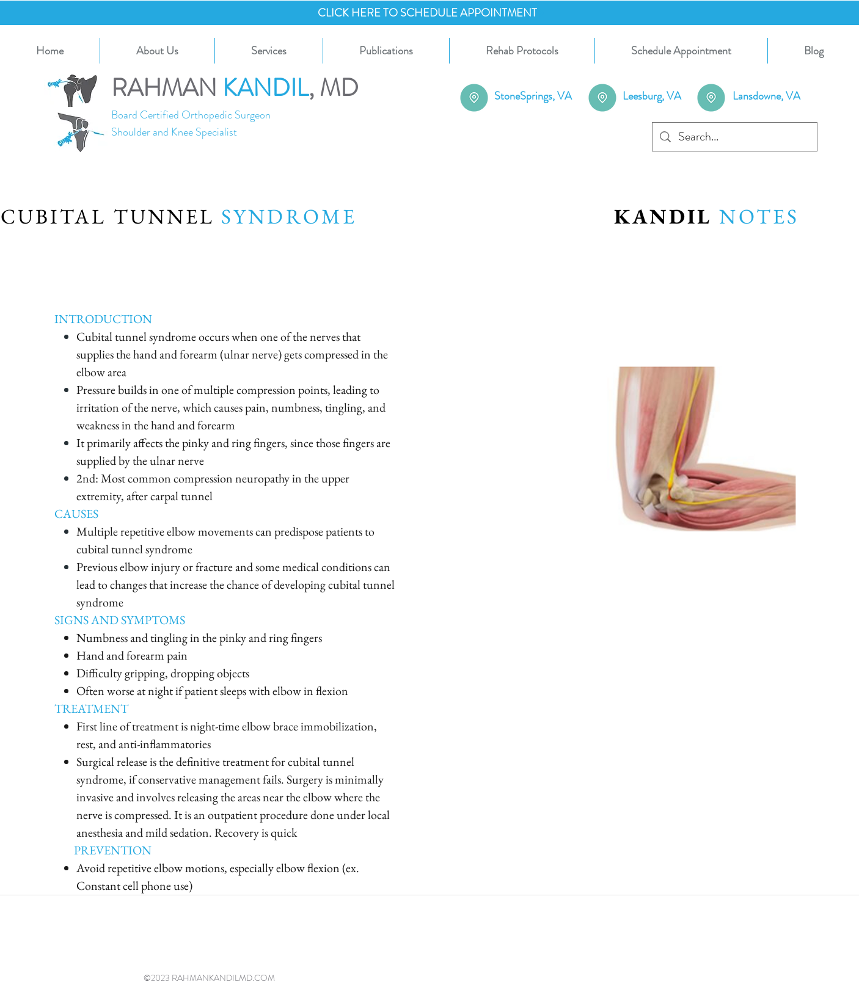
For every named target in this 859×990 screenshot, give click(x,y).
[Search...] (734, 137)
